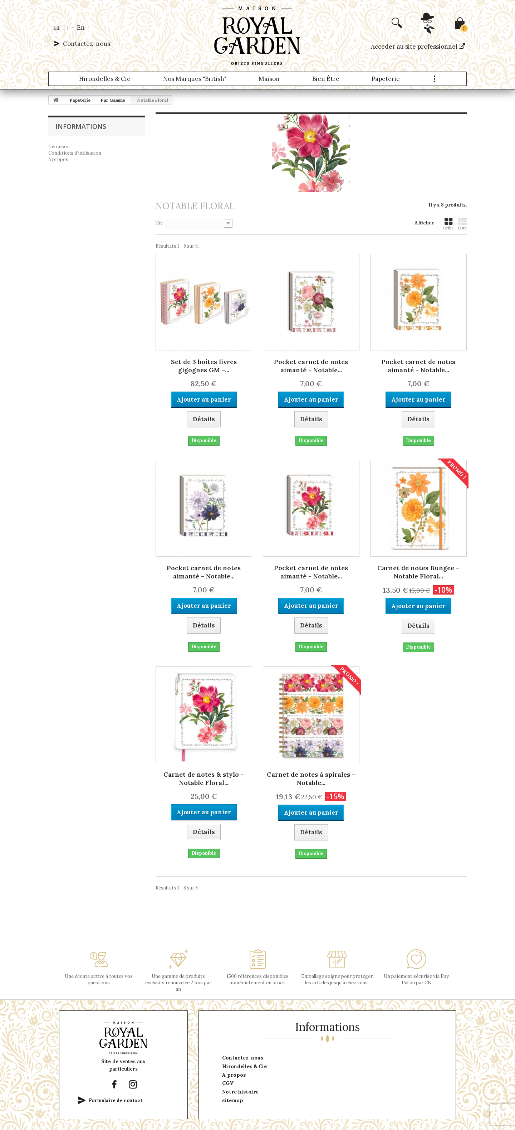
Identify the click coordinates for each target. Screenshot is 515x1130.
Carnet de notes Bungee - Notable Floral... (418, 572)
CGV (228, 1083)
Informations (80, 126)
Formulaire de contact (115, 1100)
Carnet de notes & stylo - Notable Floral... (203, 778)
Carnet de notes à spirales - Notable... (311, 778)
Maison (269, 79)
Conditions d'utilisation (74, 153)
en (81, 27)
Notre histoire (240, 1091)
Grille (448, 224)
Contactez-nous (86, 44)
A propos (58, 159)
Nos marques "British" (194, 79)
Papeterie (386, 79)
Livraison (59, 147)
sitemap (232, 1100)
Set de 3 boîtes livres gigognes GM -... (204, 366)
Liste (462, 224)
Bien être (325, 79)
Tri (159, 223)
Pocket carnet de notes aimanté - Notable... (311, 366)
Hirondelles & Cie (105, 79)
